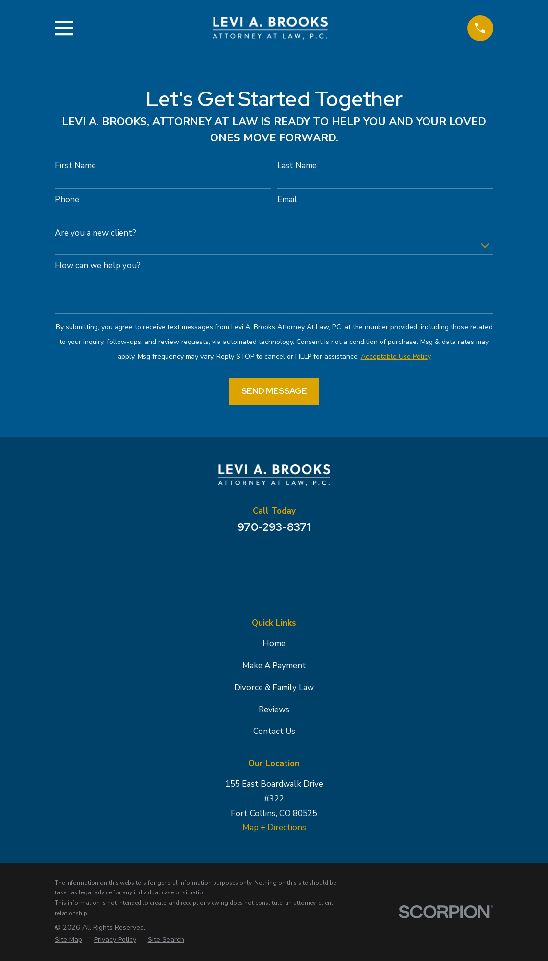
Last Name (297, 166)
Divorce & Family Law (274, 687)
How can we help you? (98, 266)
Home (274, 643)
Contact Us (274, 731)
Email (287, 200)
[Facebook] (274, 560)
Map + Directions (274, 827)
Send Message (274, 391)
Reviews (274, 709)
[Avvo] (301, 560)
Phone (67, 200)
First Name (75, 166)
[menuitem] (68, 940)
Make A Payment (274, 665)
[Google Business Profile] (248, 560)
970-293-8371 (274, 527)
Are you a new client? (95, 233)
